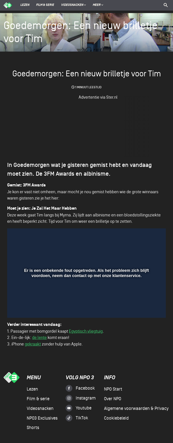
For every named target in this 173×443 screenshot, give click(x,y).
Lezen (24, 5)
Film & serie (45, 5)
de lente (39, 337)
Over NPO (112, 398)
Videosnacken (72, 5)
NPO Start (113, 389)
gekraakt (33, 344)
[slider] (86, 298)
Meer (98, 5)
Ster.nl (112, 97)
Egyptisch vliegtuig (86, 331)
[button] (17, 307)
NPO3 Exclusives (42, 418)
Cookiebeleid (116, 418)
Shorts (33, 427)
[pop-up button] (145, 307)
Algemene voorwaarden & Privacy (136, 408)
